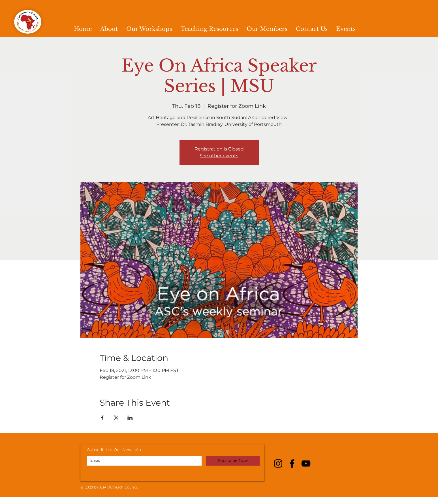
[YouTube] (305, 463)
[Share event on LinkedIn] (130, 418)
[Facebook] (292, 463)
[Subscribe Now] (233, 461)
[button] (149, 29)
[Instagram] (278, 463)
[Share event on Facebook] (102, 418)
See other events (219, 155)
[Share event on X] (116, 418)
